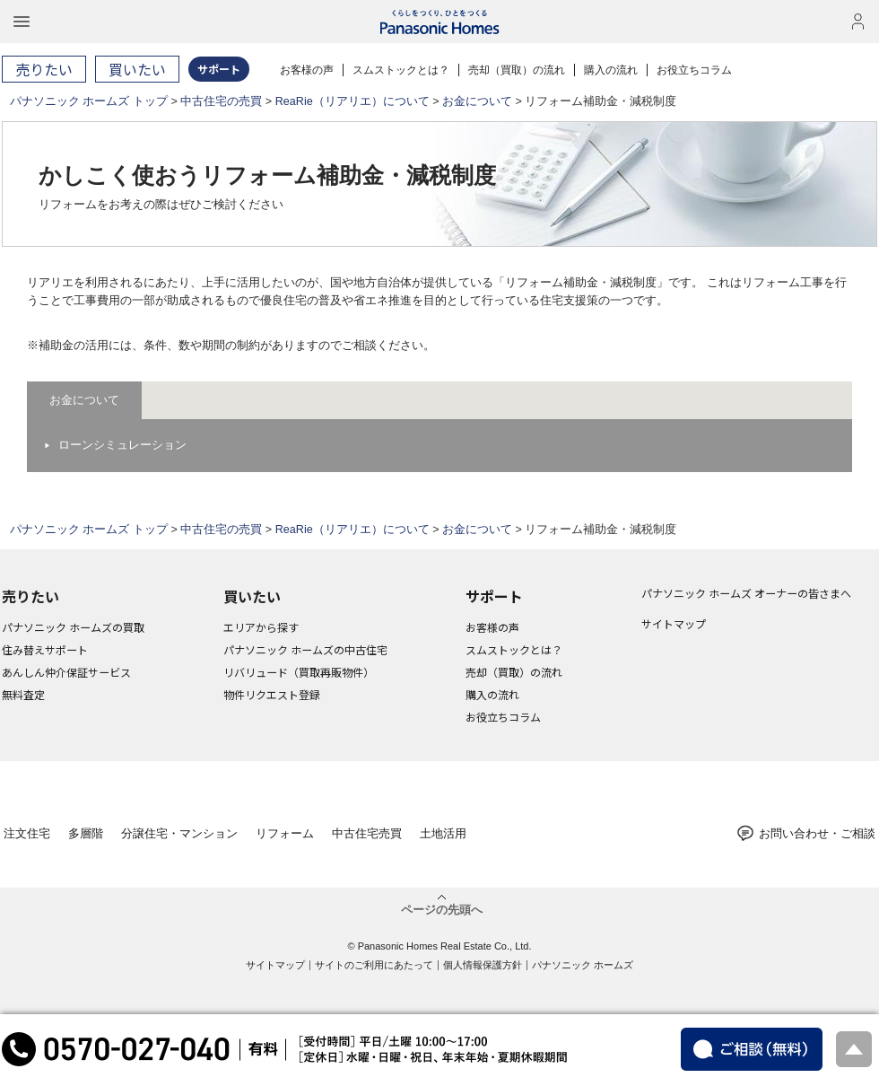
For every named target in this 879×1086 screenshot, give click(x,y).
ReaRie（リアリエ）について (352, 101)
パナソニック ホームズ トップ (89, 101)
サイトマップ (673, 623)
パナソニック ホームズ (582, 964)
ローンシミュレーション (122, 445)
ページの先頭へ (442, 909)
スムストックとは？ (400, 70)
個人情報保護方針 (482, 964)
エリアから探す (261, 627)
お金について (477, 101)
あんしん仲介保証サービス (66, 671)
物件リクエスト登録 (271, 694)
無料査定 (23, 694)
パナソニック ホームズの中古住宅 (305, 649)
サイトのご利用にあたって (374, 964)
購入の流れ (611, 70)
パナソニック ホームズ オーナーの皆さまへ (746, 592)
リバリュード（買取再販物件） (298, 671)
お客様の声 (307, 70)
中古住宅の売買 (221, 101)
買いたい (252, 596)
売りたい (30, 596)
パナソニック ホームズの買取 (73, 627)
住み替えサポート (45, 649)
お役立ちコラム (694, 70)
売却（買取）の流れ (516, 70)
